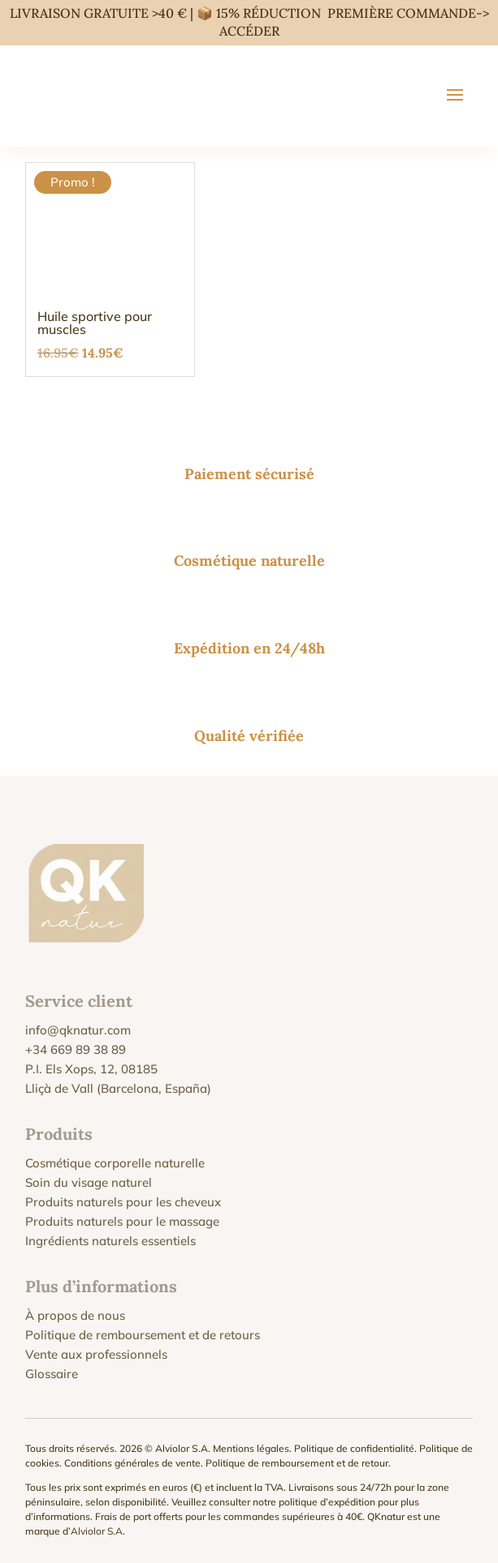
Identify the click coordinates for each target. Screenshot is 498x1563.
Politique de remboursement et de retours (142, 1334)
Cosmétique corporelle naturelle (115, 1163)
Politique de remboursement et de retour (297, 1463)
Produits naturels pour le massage (122, 1221)
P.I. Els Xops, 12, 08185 (91, 1069)
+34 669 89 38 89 (75, 1049)
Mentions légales (251, 1448)
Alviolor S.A (97, 1531)
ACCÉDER (249, 31)
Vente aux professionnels (96, 1354)
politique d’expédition (327, 1502)
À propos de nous (75, 1315)
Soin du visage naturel (88, 1182)
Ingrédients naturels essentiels (110, 1240)
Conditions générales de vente (132, 1463)
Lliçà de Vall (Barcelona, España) (118, 1088)
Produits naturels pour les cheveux (123, 1202)
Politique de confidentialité (354, 1448)
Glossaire (51, 1373)
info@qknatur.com (78, 1030)
